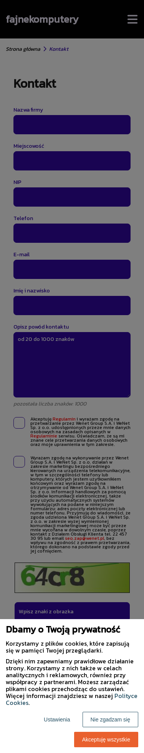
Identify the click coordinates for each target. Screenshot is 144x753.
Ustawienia (57, 719)
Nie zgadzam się (111, 719)
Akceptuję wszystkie (106, 739)
